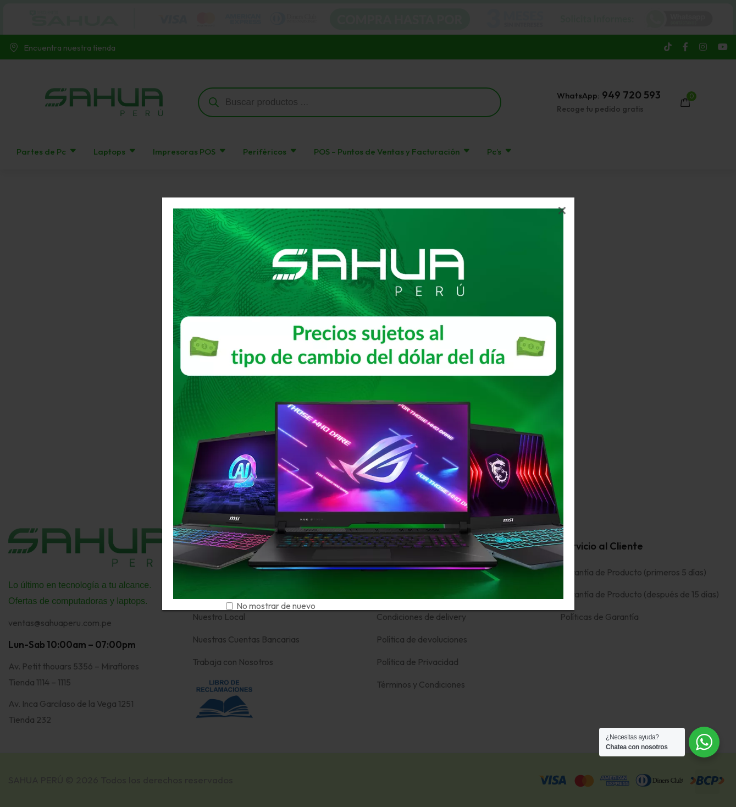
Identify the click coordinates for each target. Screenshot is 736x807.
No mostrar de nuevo (276, 605)
